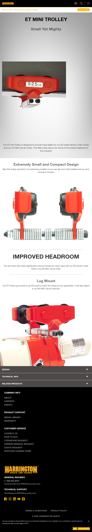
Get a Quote (84, 10)
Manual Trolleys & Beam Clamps (26, 10)
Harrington (12, 3)
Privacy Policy (59, 510)
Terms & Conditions (36, 510)
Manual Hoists (7, 10)
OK (75, 529)
